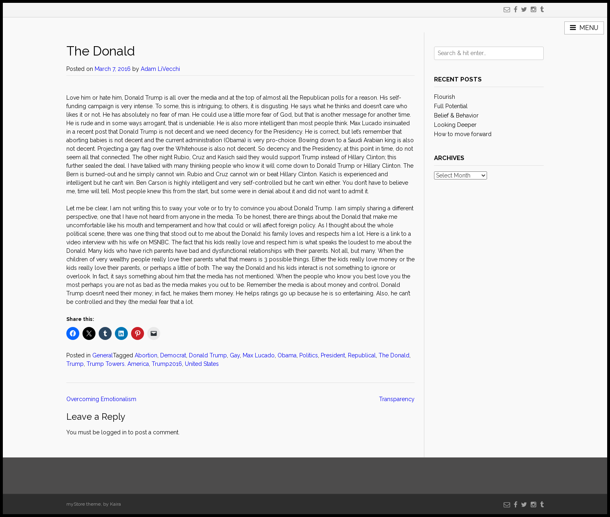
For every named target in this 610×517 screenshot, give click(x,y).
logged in (114, 432)
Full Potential (451, 106)
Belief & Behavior (456, 115)
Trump (75, 364)
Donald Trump (208, 355)
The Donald (394, 355)
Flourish (444, 97)
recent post (92, 131)
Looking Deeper (455, 125)
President (333, 355)
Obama (287, 355)
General (102, 355)
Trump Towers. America (118, 364)
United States (202, 364)
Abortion (146, 355)
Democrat (173, 355)
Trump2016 (167, 364)
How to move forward (462, 134)
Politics (308, 355)
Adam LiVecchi (160, 69)
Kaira (115, 504)
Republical (362, 355)
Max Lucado (259, 355)
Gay (235, 355)
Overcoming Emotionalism (101, 399)
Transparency (397, 399)
